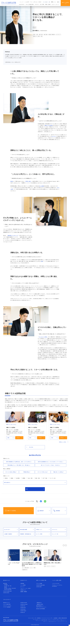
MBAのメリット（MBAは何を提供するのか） (50, 621)
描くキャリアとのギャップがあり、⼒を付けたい (50, 465)
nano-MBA (5, 588)
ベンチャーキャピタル (55, 583)
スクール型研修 (22, 585)
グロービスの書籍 (39, 583)
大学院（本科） (28, 181)
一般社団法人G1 (39, 602)
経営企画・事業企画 (52, 34)
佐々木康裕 (41, 186)
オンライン (54, 136)
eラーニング (22, 586)
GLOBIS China (22, 605)
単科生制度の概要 (27, 529)
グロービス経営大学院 (29, 4)
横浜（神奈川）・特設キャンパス (20, 6)
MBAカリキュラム (63, 619)
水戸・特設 (45, 478)
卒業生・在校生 (47, 4)
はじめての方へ (21, 4)
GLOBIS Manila (22, 609)
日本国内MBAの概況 (44, 619)
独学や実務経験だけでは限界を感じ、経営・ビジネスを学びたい (19, 461)
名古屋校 (18, 478)
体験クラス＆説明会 (49, 125)
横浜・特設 (41, 34)
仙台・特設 (30, 478)
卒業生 (34, 34)
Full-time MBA (14, 588)
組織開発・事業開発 (23, 591)
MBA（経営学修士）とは (36, 619)
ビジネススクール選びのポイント (61, 620)
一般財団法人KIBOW (39, 604)
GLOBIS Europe (23, 607)
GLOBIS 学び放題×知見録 (7, 591)
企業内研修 (22, 583)
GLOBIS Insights (39, 586)
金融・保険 (45, 34)
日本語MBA (6, 584)
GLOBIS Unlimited (6, 592)
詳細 (10, 437)
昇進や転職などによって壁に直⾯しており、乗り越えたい (19, 465)
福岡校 (24, 478)
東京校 (6, 478)
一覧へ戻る (29, 447)
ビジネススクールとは (51, 620)
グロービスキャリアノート (62, 621)
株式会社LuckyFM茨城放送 (40, 608)
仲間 (42, 261)
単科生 (11, 181)
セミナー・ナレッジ (55, 4)
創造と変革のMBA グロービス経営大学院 (8, 6)
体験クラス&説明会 (65, 2)
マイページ (54, 2)
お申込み (19, 437)
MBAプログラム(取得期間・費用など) (53, 619)
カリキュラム (59, 529)
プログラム (37, 4)
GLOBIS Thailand (23, 610)
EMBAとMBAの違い (44, 620)
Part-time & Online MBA (7, 589)
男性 (37, 34)
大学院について (43, 529)
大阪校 (11, 478)
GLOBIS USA (22, 612)
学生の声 (28, 6)
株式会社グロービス (6, 602)
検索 (35, 489)
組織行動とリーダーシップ (13, 235)
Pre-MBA (9, 588)
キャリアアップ (58, 34)
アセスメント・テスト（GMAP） (25, 588)
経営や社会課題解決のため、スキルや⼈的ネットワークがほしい (50, 461)
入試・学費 (42, 4)
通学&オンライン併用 (36, 36)
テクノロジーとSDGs (43, 336)
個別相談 (59, 511)
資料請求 (43, 510)
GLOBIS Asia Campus (24, 604)
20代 (41, 36)
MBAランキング (38, 620)
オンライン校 (52, 478)
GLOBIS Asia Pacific (23, 602)
